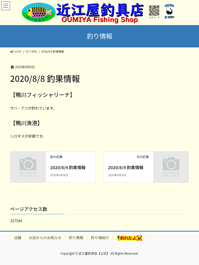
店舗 (17, 237)
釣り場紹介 (100, 237)
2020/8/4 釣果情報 (68, 167)
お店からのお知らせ (45, 237)
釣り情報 (76, 237)
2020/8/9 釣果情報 (126, 167)
